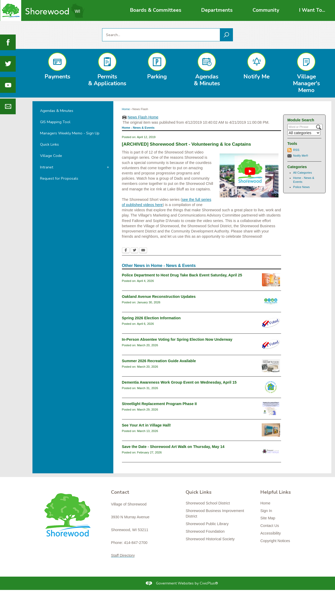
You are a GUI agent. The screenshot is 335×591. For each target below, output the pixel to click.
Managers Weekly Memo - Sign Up (69, 133)
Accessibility (270, 533)
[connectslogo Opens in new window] (271, 387)
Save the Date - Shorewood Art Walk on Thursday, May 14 (173, 447)
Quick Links (49, 144)
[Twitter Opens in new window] (134, 250)
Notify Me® (300, 155)
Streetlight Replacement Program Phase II (159, 404)
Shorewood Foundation (205, 531)
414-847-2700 (136, 543)
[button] (226, 34)
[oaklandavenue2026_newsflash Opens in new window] (271, 301)
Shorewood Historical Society (210, 539)
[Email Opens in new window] (143, 250)
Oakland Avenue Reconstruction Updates (159, 296)
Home (126, 109)
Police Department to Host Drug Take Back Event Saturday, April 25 (182, 275)
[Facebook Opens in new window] (126, 250)
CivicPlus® (209, 583)
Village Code (51, 155)
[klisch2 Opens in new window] (271, 429)
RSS (296, 149)
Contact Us (269, 526)
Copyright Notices (275, 541)
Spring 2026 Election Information (151, 318)
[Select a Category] (303, 132)
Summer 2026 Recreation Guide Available (159, 361)
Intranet (46, 167)
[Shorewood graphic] (70, 518)
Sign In (266, 511)
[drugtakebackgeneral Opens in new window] (271, 279)
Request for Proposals (59, 178)
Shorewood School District (208, 503)
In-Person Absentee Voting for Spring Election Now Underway (177, 339)
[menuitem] (155, 10)
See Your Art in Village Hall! (146, 425)
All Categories (302, 172)
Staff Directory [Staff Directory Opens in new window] (123, 555)
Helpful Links (275, 492)
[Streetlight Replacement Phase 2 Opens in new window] (271, 408)
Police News (301, 187)
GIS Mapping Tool (55, 121)
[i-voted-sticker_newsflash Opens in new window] (271, 322)
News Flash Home (143, 117)
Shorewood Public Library (207, 524)
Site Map (267, 518)
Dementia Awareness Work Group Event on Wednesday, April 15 (179, 382)
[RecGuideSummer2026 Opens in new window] (271, 365)
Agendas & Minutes (56, 110)
